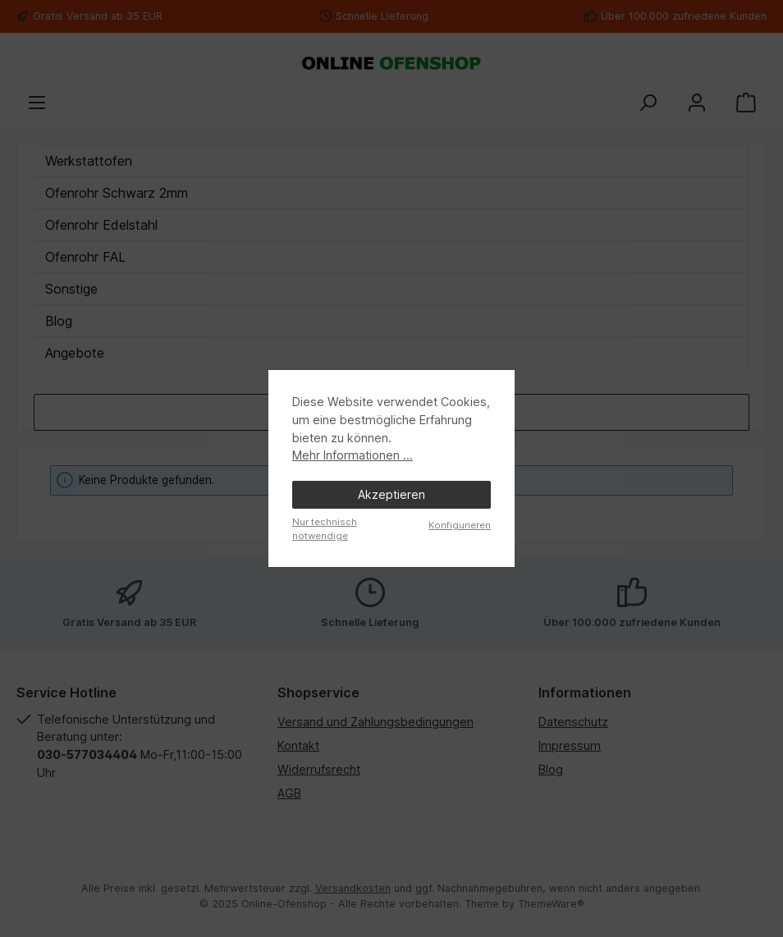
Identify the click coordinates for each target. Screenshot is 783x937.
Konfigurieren (459, 525)
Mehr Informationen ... (352, 455)
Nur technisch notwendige (324, 529)
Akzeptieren (391, 494)
